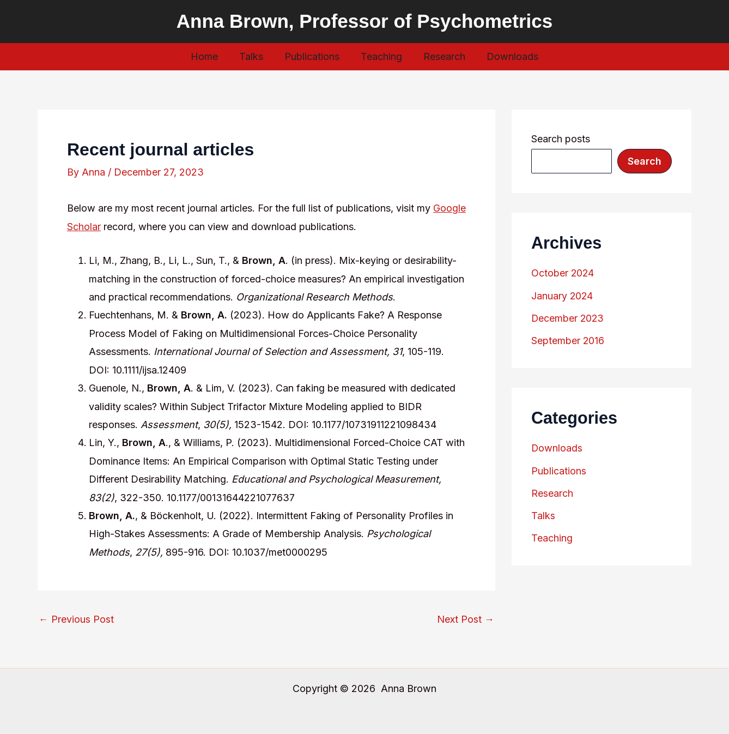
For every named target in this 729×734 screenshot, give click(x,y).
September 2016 (568, 339)
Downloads (508, 56)
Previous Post (76, 619)
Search (644, 161)
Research (442, 56)
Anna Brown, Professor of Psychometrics (364, 21)
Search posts (560, 139)
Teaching (381, 56)
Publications (313, 56)
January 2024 (562, 295)
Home (208, 56)
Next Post (465, 619)
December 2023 (568, 317)
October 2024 (563, 273)
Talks (254, 56)
